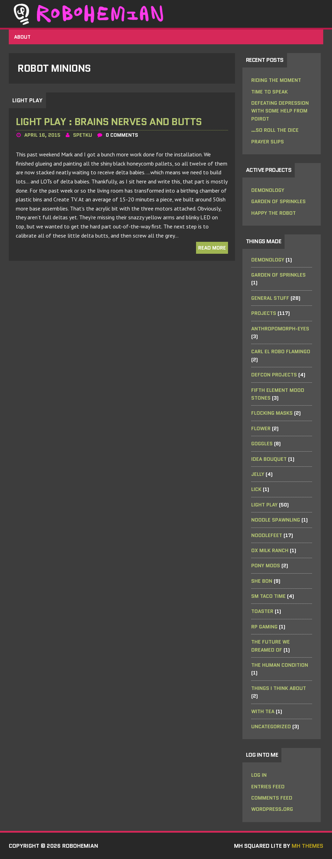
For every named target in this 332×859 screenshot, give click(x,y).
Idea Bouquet (269, 459)
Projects (263, 313)
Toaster (262, 611)
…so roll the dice (275, 130)
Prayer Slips (267, 141)
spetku (82, 134)
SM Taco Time (268, 596)
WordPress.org (272, 809)
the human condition (279, 665)
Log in (259, 775)
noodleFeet (266, 535)
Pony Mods (265, 565)
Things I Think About (278, 688)
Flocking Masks (272, 412)
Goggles (262, 443)
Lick (256, 489)
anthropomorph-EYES (280, 328)
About (22, 36)
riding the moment (276, 80)
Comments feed (271, 797)
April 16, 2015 (42, 134)
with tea (262, 711)
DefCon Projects (274, 374)
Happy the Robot (273, 213)
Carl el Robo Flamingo (280, 351)
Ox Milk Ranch (269, 550)
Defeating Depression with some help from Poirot (280, 110)
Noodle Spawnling (275, 519)
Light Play (264, 504)
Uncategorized (271, 726)
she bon (261, 580)
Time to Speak (269, 91)
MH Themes (307, 846)
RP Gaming (264, 626)
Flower (261, 428)
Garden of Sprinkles (278, 201)
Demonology (267, 190)
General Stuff (270, 298)
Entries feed (268, 786)
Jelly (257, 474)
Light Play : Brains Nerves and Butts (109, 122)
